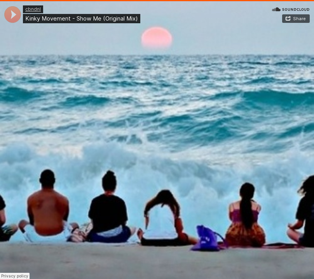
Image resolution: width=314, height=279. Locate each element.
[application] (12, 14)
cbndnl (33, 9)
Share (299, 18)
